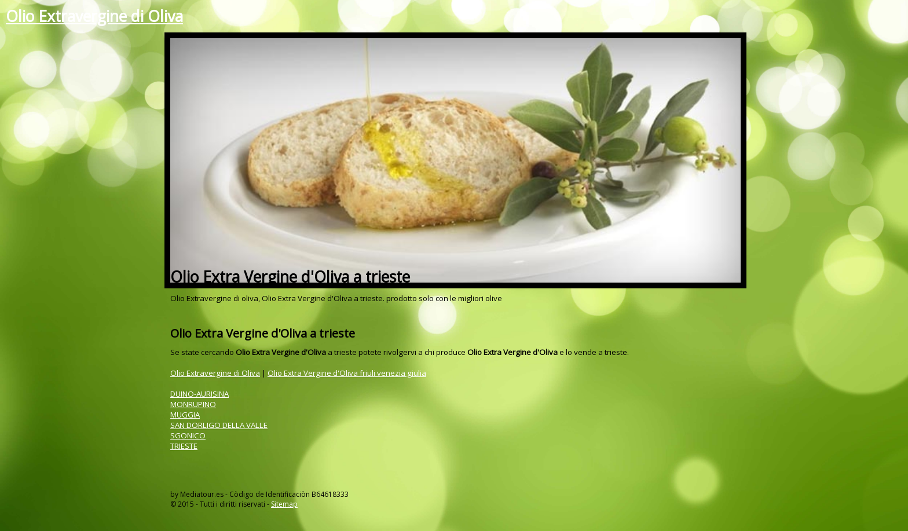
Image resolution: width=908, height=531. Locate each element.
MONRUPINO (193, 404)
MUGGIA (185, 414)
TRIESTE (183, 446)
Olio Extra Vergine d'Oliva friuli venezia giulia (347, 373)
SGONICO (188, 435)
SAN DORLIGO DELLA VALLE (219, 425)
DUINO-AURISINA (199, 394)
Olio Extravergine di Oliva (94, 16)
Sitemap (284, 504)
